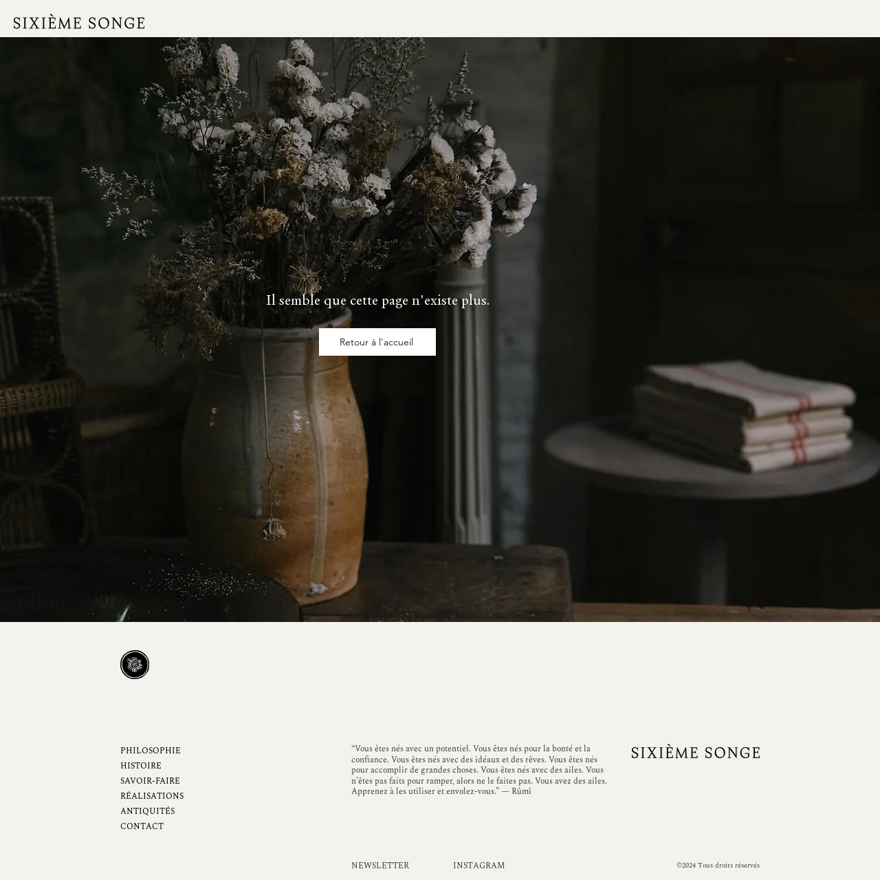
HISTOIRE (141, 766)
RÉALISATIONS (152, 796)
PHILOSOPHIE (150, 751)
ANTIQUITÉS (147, 811)
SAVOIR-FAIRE (150, 781)
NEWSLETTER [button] (380, 865)
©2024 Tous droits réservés (718, 865)
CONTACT (142, 826)
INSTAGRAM (479, 865)
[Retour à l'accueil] (377, 342)
